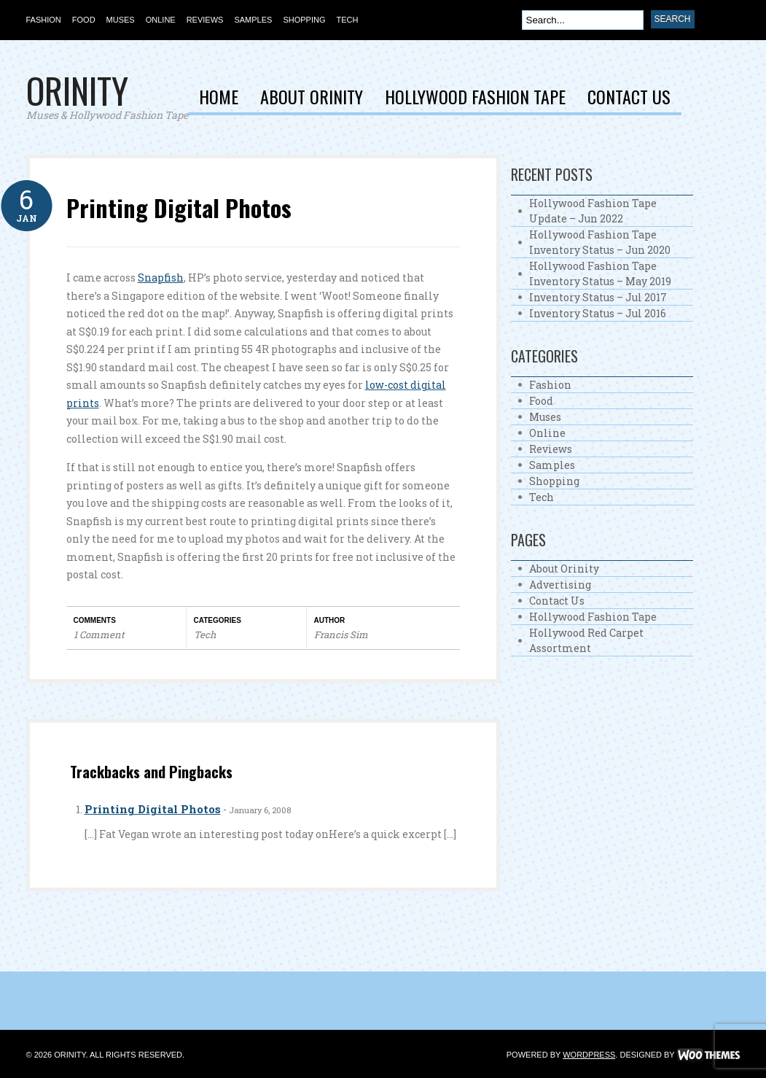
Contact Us (629, 98)
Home (218, 98)
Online (161, 19)
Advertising (560, 585)
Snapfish (161, 277)
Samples (253, 19)
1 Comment (99, 634)
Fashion (43, 19)
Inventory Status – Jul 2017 (598, 297)
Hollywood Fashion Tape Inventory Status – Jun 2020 (600, 242)
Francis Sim (341, 634)
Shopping (304, 19)
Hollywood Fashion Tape (475, 98)
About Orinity (311, 98)
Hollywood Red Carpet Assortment (586, 640)
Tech (347, 19)
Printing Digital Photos (179, 207)
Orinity (77, 90)
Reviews (205, 19)
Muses (120, 19)
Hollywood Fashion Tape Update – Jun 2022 (593, 210)
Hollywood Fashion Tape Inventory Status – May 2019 (600, 273)
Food (83, 19)
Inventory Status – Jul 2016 (597, 313)
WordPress (589, 1054)
